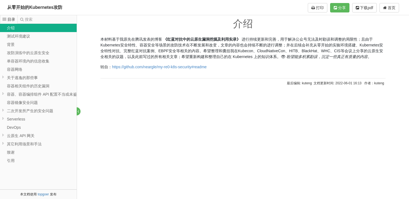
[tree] (38, 94)
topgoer (43, 194)
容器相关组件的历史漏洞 (28, 86)
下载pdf (364, 8)
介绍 (11, 28)
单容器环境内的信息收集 (28, 61)
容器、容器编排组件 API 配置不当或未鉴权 (44, 94)
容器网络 (14, 69)
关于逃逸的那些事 (22, 77)
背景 (11, 44)
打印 (317, 8)
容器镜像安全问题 (22, 102)
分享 (340, 8)
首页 (389, 8)
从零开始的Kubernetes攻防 (34, 7)
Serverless (16, 119)
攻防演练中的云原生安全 (28, 53)
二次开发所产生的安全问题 (30, 111)
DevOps (14, 127)
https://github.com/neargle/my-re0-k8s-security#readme (159, 67)
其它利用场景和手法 (24, 144)
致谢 (11, 152)
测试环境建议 (18, 36)
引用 (11, 160)
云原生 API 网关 (20, 135)
